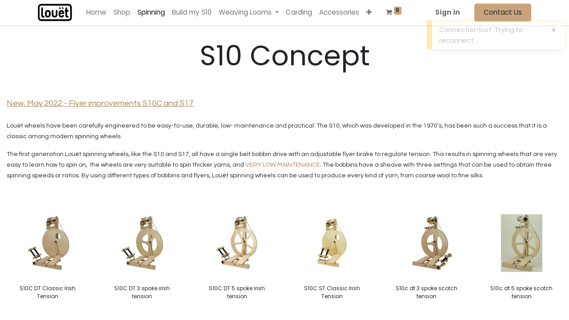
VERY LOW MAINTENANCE (282, 165)
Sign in (447, 12)
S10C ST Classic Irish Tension (332, 292)
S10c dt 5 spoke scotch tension (521, 292)
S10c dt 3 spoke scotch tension (426, 292)
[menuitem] (96, 12)
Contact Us (503, 12)
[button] (369, 12)
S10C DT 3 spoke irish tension (142, 292)
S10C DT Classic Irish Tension (48, 292)
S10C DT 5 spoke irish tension (237, 292)
